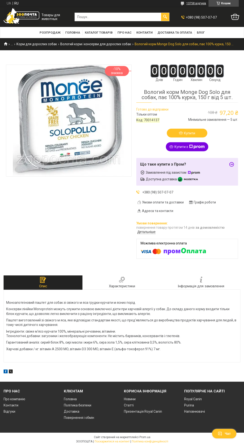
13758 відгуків (196, 3)
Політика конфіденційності (150, 441)
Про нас (124, 32)
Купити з (189, 147)
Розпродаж (50, 32)
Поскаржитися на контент (112, 441)
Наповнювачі (194, 411)
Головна (72, 32)
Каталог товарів (99, 32)
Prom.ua (144, 437)
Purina (189, 405)
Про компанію (14, 399)
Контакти (144, 32)
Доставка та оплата (175, 32)
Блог (201, 32)
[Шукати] (165, 17)
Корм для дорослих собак (36, 44)
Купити (189, 133)
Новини (130, 399)
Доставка (71, 411)
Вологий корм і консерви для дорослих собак (95, 44)
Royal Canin (193, 399)
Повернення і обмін (79, 418)
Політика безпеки (77, 405)
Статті (129, 405)
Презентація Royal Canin (143, 411)
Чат (224, 433)
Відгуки (9, 411)
